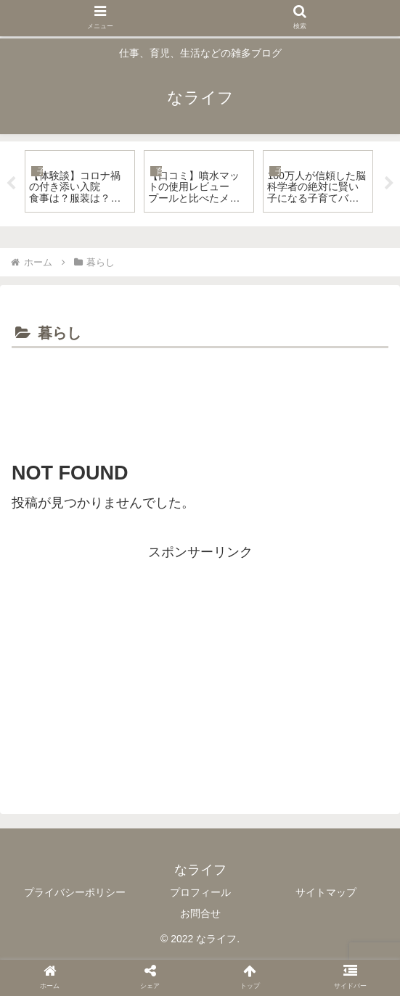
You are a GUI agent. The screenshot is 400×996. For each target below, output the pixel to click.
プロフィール (200, 892)
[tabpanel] (80, 181)
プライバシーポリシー (75, 892)
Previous (11, 183)
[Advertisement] (200, 396)
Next (389, 183)
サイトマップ (325, 892)
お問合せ (200, 913)
